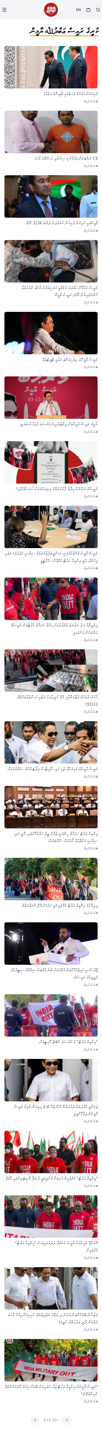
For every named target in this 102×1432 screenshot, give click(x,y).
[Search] (98, 10)
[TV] (88, 10)
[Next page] (35, 1420)
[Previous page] (67, 1420)
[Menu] (4, 9)
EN (78, 9)
